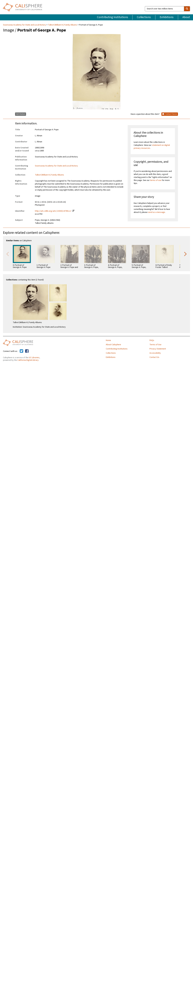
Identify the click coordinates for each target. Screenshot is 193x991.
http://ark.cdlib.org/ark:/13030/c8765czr (53, 211)
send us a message (156, 212)
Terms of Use (155, 345)
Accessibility (155, 353)
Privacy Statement (157, 349)
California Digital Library (28, 360)
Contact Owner (169, 114)
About (186, 17)
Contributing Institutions (112, 17)
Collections (144, 17)
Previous (7, 253)
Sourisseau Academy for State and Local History (24, 24)
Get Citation (20, 114)
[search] (187, 8)
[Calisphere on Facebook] (27, 351)
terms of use (155, 180)
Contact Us (154, 357)
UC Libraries (34, 357)
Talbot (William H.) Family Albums (62, 24)
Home (108, 340)
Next (185, 253)
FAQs (151, 340)
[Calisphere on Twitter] (21, 351)
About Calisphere (113, 345)
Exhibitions (166, 17)
